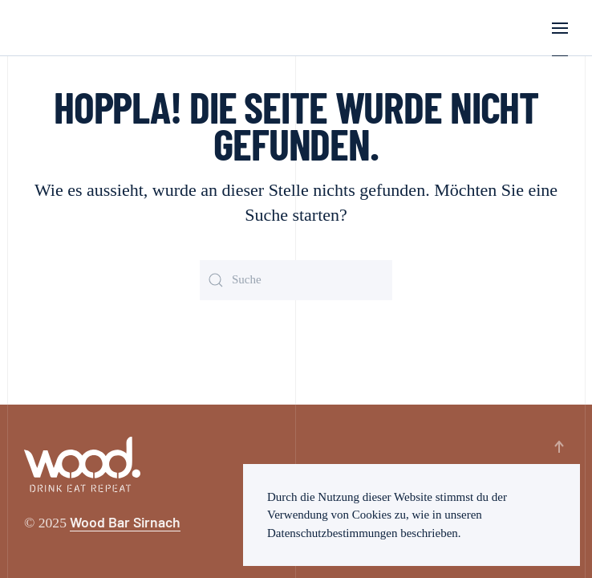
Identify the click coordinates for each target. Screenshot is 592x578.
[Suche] (296, 280)
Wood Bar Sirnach (125, 522)
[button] (560, 28)
